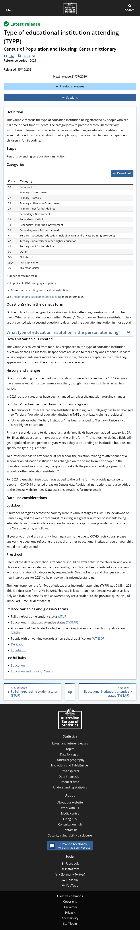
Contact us (70, 830)
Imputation (18, 650)
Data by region (70, 754)
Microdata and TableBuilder (70, 765)
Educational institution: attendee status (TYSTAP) (107, 692)
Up (70, 692)
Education (18, 665)
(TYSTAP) (72, 622)
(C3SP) (15, 633)
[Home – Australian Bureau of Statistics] (70, 719)
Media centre (70, 813)
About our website (70, 802)
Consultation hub (70, 824)
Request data (70, 782)
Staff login (70, 924)
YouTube (72, 885)
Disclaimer (70, 907)
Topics (70, 749)
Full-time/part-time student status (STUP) (32, 692)
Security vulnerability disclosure (70, 835)
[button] (10, 8)
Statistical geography (70, 760)
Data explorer (70, 771)
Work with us (70, 808)
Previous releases (72, 86)
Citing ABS (70, 819)
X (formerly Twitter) (72, 874)
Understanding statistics (70, 787)
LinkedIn (72, 880)
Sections (72, 98)
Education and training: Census (32, 671)
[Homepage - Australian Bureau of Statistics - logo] (70, 8)
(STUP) (62, 617)
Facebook (72, 863)
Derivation (18, 644)
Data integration (70, 776)
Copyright (70, 902)
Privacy (70, 913)
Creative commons (70, 896)
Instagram (72, 869)
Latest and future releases (70, 743)
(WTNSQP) (99, 638)
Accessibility (70, 918)
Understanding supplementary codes (34, 296)
